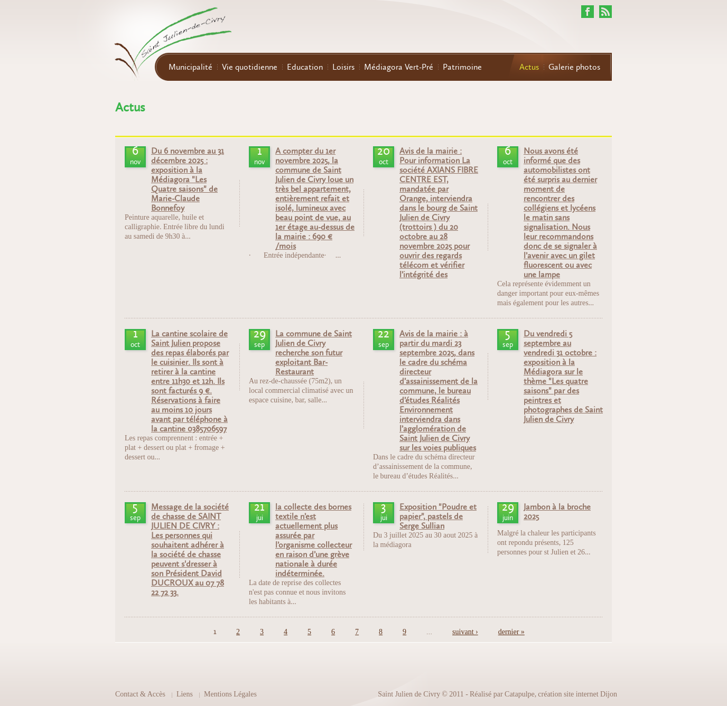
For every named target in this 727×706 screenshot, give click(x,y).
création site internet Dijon (577, 694)
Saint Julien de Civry (409, 694)
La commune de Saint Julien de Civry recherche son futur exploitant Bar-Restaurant (313, 352)
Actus (529, 67)
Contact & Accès (140, 694)
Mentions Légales (230, 694)
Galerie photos (574, 67)
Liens (184, 694)
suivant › (465, 632)
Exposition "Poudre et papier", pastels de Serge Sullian (438, 516)
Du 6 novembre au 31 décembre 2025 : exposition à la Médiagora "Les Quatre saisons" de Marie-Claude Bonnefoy (187, 179)
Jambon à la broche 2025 (557, 511)
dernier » (511, 632)
